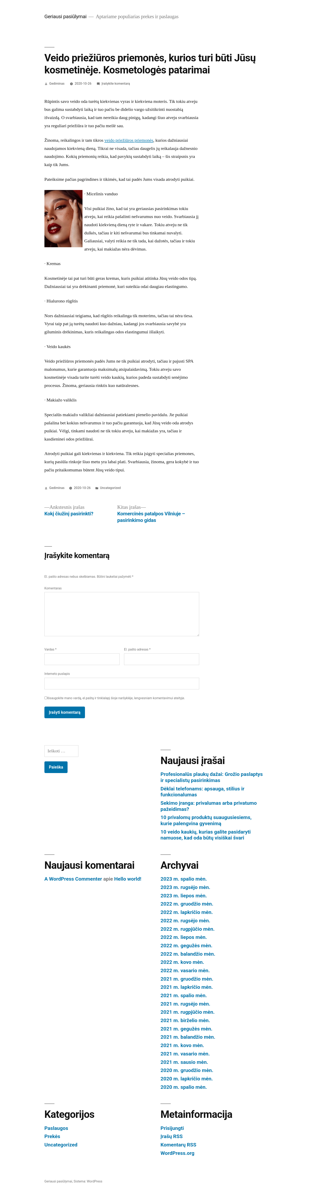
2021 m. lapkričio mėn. (186, 987)
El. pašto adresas (137, 649)
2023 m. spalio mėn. (183, 879)
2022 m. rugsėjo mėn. (185, 921)
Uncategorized (110, 488)
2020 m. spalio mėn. (183, 1087)
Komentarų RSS (178, 1145)
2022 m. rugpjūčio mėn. (187, 929)
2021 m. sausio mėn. (184, 1062)
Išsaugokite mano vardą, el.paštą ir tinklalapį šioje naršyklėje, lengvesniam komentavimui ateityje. (116, 698)
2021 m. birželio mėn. (185, 1020)
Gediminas (57, 83)
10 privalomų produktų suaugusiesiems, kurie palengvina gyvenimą (206, 820)
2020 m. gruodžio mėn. (186, 1070)
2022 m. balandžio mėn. (187, 954)
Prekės (52, 1136)
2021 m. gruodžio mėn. (186, 979)
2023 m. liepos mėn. (183, 896)
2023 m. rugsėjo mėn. (185, 887)
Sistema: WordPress (88, 1181)
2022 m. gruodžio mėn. (186, 904)
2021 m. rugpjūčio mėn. (187, 1012)
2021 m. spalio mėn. (183, 995)
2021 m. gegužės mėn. (186, 1029)
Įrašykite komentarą (116, 83)
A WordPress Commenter (73, 879)
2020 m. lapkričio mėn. (186, 1079)
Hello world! (127, 879)
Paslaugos (56, 1128)
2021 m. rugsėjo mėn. (185, 1004)
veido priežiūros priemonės (128, 140)
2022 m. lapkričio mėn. (186, 912)
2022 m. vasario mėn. (185, 970)
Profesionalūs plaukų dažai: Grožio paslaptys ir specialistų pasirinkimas (211, 777)
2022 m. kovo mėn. (182, 962)
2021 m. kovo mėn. (182, 1045)
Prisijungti (172, 1128)
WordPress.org (177, 1153)
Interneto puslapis (57, 674)
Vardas (50, 649)
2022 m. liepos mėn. (183, 937)
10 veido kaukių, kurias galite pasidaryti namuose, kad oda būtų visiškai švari (205, 835)
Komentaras (53, 588)
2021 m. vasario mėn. (185, 1054)
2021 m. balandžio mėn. (187, 1037)
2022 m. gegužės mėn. (186, 946)
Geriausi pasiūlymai (65, 16)
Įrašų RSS (171, 1136)
